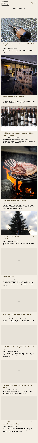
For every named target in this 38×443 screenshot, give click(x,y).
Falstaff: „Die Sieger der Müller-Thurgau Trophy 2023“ (18, 314)
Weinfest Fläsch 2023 (8, 276)
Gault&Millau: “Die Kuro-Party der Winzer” (14, 201)
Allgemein (4, 48)
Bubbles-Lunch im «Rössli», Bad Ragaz (13, 97)
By (9, 48)
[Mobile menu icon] (35, 3)
